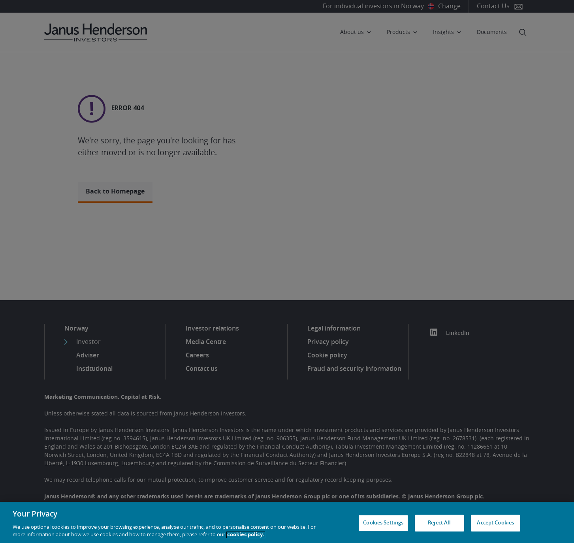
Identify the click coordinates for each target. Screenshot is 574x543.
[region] (287, 522)
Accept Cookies (495, 523)
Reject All (439, 523)
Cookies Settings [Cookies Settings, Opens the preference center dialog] (383, 523)
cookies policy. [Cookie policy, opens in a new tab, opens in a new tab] (245, 534)
